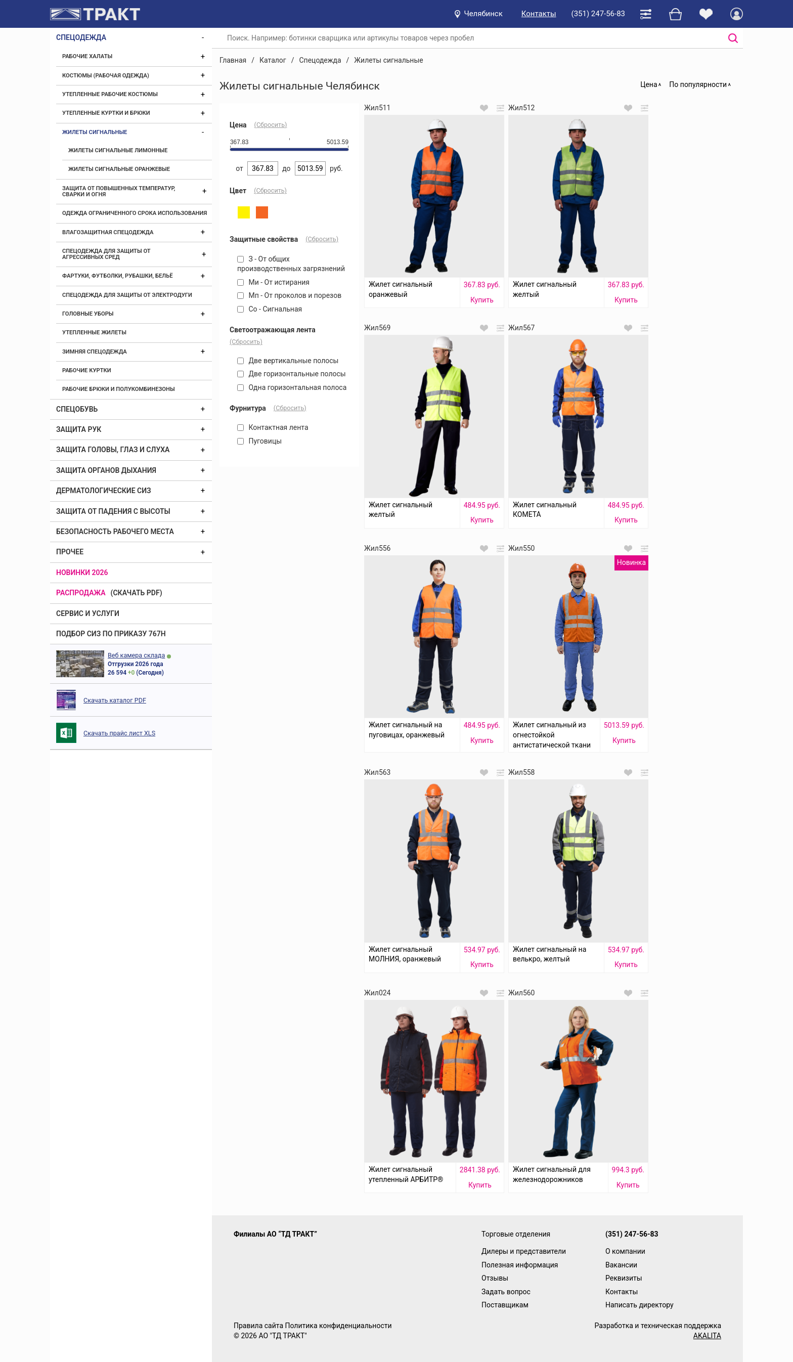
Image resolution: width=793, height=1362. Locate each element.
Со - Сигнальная (269, 309)
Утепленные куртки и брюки (106, 113)
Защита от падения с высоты (113, 511)
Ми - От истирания (273, 282)
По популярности (698, 84)
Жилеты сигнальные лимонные (117, 150)
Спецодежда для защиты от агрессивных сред (106, 254)
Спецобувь (77, 409)
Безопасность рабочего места (115, 532)
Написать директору (639, 1305)
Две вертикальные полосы (287, 361)
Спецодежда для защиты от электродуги (127, 295)
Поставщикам (504, 1305)
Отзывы (494, 1278)
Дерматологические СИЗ (103, 491)
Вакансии (621, 1265)
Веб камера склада (136, 655)
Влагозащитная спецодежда (107, 232)
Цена (648, 84)
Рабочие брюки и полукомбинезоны (118, 389)
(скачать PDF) (136, 593)
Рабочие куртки (86, 370)
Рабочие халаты (87, 56)
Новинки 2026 (82, 572)
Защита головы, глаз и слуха (112, 450)
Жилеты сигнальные (94, 132)
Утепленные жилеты (94, 332)
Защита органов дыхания (106, 470)
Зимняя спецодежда (94, 351)
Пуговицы (259, 441)
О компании (625, 1251)
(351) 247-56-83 (598, 13)
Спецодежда (81, 37)
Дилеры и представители (523, 1251)
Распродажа (81, 593)
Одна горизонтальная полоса (291, 387)
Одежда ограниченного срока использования (134, 213)
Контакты (538, 13)
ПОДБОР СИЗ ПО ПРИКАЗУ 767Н (111, 634)
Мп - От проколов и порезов (289, 295)
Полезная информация (519, 1265)
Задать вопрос (506, 1292)
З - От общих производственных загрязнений (291, 264)
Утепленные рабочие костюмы (110, 94)
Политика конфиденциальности (338, 1326)
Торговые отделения (515, 1234)
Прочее (69, 552)
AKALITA (707, 1336)
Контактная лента (273, 427)
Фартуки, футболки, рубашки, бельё (117, 276)
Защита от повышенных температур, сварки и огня (118, 191)
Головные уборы (88, 314)
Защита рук (78, 429)
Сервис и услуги (87, 613)
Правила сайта (258, 1326)
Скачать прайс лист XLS (119, 733)
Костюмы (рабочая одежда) (105, 75)
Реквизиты (623, 1278)
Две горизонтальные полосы (291, 374)
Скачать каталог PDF (114, 700)
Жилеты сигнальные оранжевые (119, 169)
